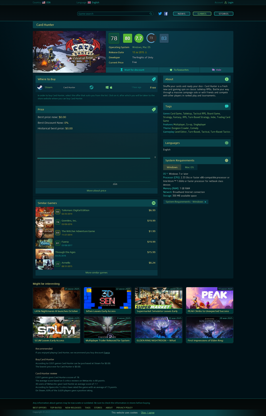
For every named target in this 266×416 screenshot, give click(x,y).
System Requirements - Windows (186, 201)
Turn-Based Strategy (198, 117)
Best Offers (39, 407)
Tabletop (187, 113)
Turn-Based (194, 132)
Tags (87, 407)
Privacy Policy (124, 407)
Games (202, 13)
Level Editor (181, 132)
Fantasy (177, 117)
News (181, 13)
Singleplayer (200, 124)
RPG (185, 117)
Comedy (194, 128)
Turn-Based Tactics (220, 132)
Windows (136, 47)
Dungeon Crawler (180, 128)
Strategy (167, 117)
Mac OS (146, 47)
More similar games (97, 272)
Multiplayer (179, 124)
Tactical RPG (199, 113)
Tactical (205, 132)
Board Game (213, 113)
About (109, 407)
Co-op (189, 124)
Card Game (176, 113)
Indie (213, 117)
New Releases (73, 407)
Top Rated (56, 407)
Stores (224, 13)
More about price (96, 190)
